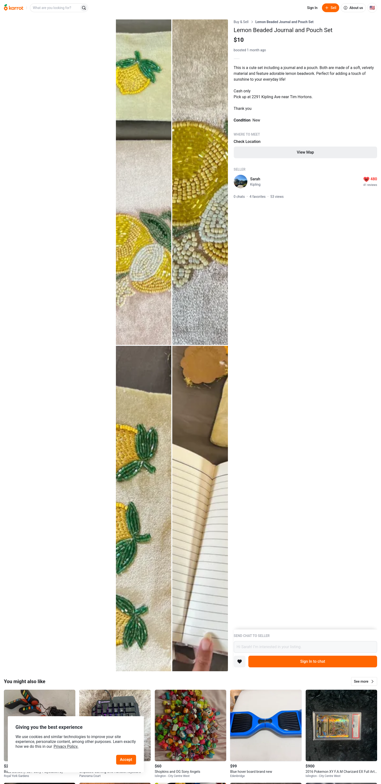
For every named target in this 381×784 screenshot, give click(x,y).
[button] (364, 681)
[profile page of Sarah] (240, 181)
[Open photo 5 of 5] (200, 508)
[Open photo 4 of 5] (143, 508)
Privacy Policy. (66, 746)
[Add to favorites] (239, 661)
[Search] (83, 7)
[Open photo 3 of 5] (200, 182)
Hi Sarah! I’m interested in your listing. (305, 647)
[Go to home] (13, 7)
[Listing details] (305, 324)
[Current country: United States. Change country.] (372, 8)
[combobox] (55, 7)
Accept (126, 759)
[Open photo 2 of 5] (143, 182)
